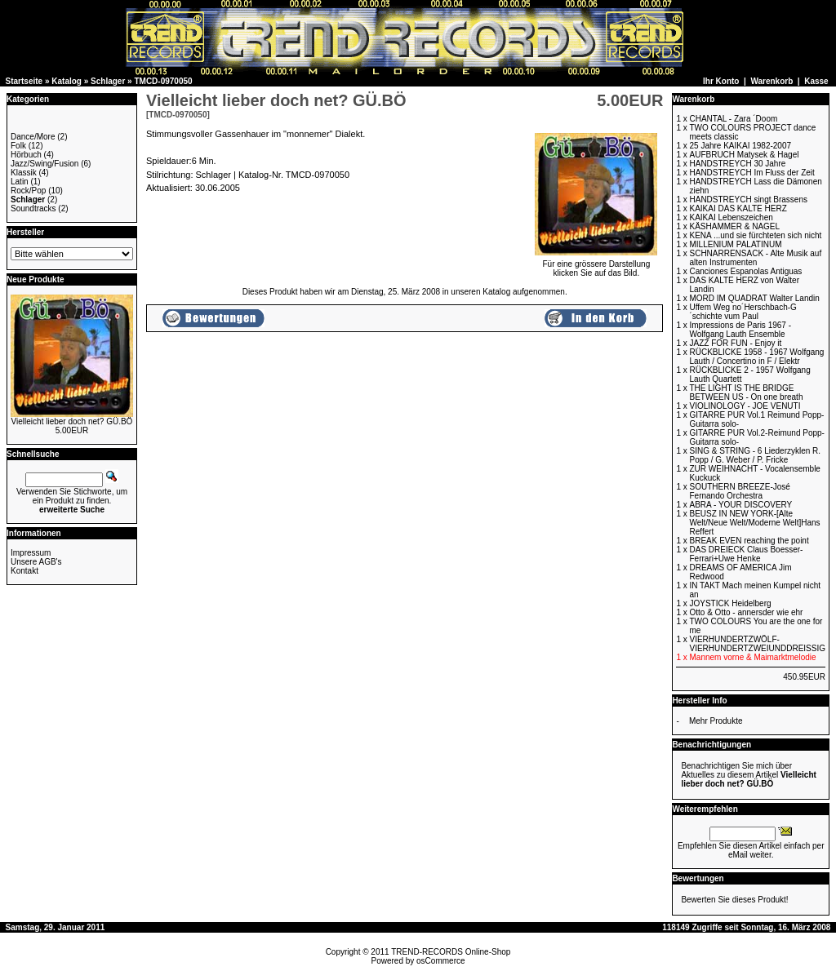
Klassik (24, 172)
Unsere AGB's (36, 561)
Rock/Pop (28, 190)
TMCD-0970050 (163, 81)
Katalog (66, 81)
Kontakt (24, 570)
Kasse (816, 81)
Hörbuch (26, 154)
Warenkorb (771, 81)
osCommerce (440, 960)
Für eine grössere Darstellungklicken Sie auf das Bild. (596, 264)
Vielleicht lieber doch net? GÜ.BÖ (72, 421)
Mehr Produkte (716, 720)
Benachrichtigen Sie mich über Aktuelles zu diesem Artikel (748, 774)
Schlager (108, 81)
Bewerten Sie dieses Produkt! (734, 899)
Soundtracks (33, 208)
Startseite (24, 81)
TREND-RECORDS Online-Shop (450, 951)
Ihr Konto (721, 81)
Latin (20, 181)
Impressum (31, 552)
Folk (18, 145)
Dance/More (33, 136)
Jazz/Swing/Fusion (44, 163)
